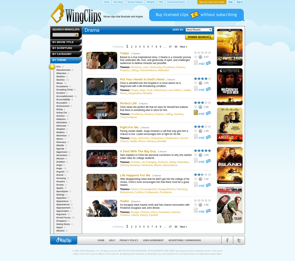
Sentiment (146, 165)
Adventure (63, 135)
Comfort (139, 192)
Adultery (62, 132)
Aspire (61, 227)
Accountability (65, 99)
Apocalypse (63, 191)
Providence (168, 67)
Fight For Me (129, 127)
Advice (134, 189)
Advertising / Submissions (184, 240)
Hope (142, 90)
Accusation (63, 102)
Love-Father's (174, 90)
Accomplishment (66, 96)
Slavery (144, 215)
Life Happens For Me (135, 175)
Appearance (64, 201)
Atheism (62, 230)
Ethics (154, 212)
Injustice (153, 215)
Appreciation (64, 211)
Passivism (164, 212)
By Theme (59, 60)
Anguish (62, 171)
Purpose (124, 70)
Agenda (61, 148)
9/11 (60, 66)
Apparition (63, 198)
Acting (61, 109)
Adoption (62, 129)
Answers (62, 181)
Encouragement (148, 189)
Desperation (135, 93)
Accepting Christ (66, 89)
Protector (163, 162)
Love (145, 67)
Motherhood (126, 192)
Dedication (163, 70)
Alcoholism (63, 155)
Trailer (124, 53)
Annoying (62, 178)
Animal (61, 175)
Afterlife (61, 145)
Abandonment (65, 70)
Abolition (62, 76)
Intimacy (151, 141)
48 (176, 46)
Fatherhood (159, 90)
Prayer (134, 90)
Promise (135, 162)
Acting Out (63, 112)
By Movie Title (63, 42)
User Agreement (153, 240)
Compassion (157, 138)
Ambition (62, 162)
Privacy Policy (129, 240)
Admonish (143, 138)
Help (112, 240)
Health (187, 90)
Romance (136, 67)
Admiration (63, 122)
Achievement (64, 106)
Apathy (61, 188)
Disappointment (166, 189)
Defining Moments (130, 165)
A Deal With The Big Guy (138, 151)
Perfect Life (128, 103)
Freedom (125, 215)
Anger (61, 168)
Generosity (155, 67)
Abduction (63, 73)
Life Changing (148, 162)
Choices (144, 212)
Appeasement (65, 207)
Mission (158, 165)
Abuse (61, 83)
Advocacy (62, 142)
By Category (62, 54)
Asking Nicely (64, 224)
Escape (135, 212)
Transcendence (148, 70)
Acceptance (63, 86)
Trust (149, 90)
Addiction (62, 119)
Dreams (180, 67)
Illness (123, 93)
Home (101, 240)
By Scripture (62, 48)
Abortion (62, 80)
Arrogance (63, 221)
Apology (62, 194)
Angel (61, 165)
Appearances (64, 204)
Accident (62, 93)
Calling (134, 70)
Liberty (134, 215)
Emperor (135, 201)
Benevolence (170, 165)
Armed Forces (65, 217)
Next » (183, 46)
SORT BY (177, 29)
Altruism (62, 158)
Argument (63, 214)
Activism (175, 212)
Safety (172, 162)
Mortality (147, 93)
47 (170, 46)
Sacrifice (178, 114)
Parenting (182, 189)
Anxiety (61, 184)
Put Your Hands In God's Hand (142, 79)
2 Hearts (135, 53)
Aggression (63, 152)
